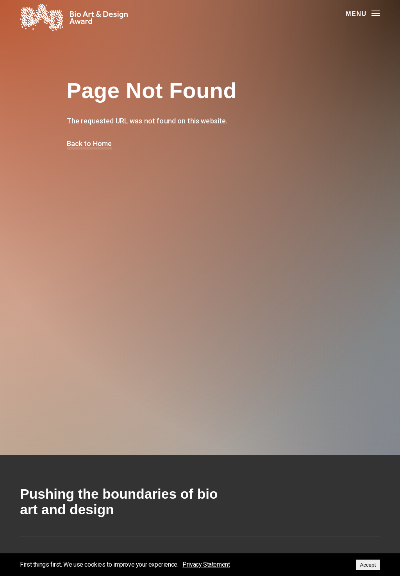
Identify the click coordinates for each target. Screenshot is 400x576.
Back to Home (89, 143)
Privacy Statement (206, 564)
